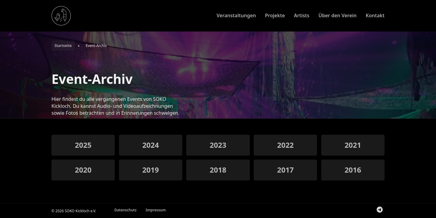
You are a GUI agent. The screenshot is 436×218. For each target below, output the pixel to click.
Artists (301, 15)
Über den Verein (338, 15)
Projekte (275, 15)
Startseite (63, 45)
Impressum (156, 210)
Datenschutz (125, 210)
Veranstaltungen (236, 15)
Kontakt (375, 15)
